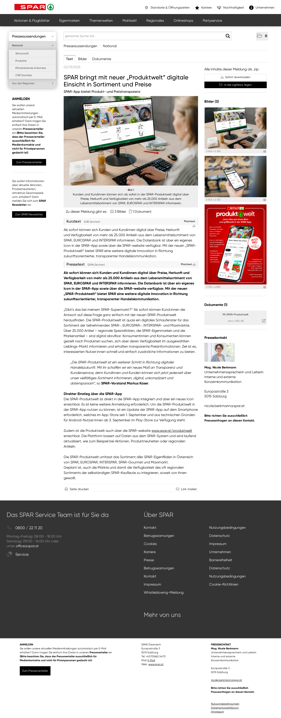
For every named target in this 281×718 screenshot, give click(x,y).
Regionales (155, 20)
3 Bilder (120, 211)
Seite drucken (79, 489)
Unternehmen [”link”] (261, 7)
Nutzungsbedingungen (227, 527)
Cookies (150, 544)
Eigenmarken (69, 20)
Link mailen (189, 489)
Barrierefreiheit (220, 560)
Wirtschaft (22, 53)
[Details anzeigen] (264, 151)
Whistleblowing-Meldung (164, 592)
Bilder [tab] (82, 59)
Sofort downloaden (235, 77)
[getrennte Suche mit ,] (147, 36)
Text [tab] (69, 59)
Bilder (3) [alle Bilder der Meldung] (211, 101)
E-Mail (151, 660)
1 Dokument (142, 211)
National (33, 45)
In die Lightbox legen (235, 84)
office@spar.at (27, 546)
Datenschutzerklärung (225, 707)
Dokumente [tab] (101, 59)
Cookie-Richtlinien (223, 584)
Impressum (218, 544)
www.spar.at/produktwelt (171, 431)
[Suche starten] (228, 36)
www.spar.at (156, 664)
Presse (149, 560)
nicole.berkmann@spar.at (224, 406)
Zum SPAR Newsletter (29, 214)
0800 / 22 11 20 (24, 528)
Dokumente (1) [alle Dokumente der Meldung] (215, 305)
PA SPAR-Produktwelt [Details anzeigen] (236, 314)
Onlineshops (183, 20)
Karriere (150, 552)
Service (18, 554)
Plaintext (188, 264)
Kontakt (150, 527)
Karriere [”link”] (203, 7)
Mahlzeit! (129, 20)
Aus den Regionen (33, 83)
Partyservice (212, 20)
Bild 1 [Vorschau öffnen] (131, 189)
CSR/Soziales (23, 75)
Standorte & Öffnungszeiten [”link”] (167, 7)
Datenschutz (219, 536)
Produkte (21, 60)
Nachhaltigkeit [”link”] (230, 7)
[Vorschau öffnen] (131, 141)
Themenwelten (101, 20)
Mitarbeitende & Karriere (30, 68)
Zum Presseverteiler (29, 162)
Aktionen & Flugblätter (32, 20)
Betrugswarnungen (159, 536)
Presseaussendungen (33, 36)
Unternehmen (220, 552)
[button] (262, 36)
